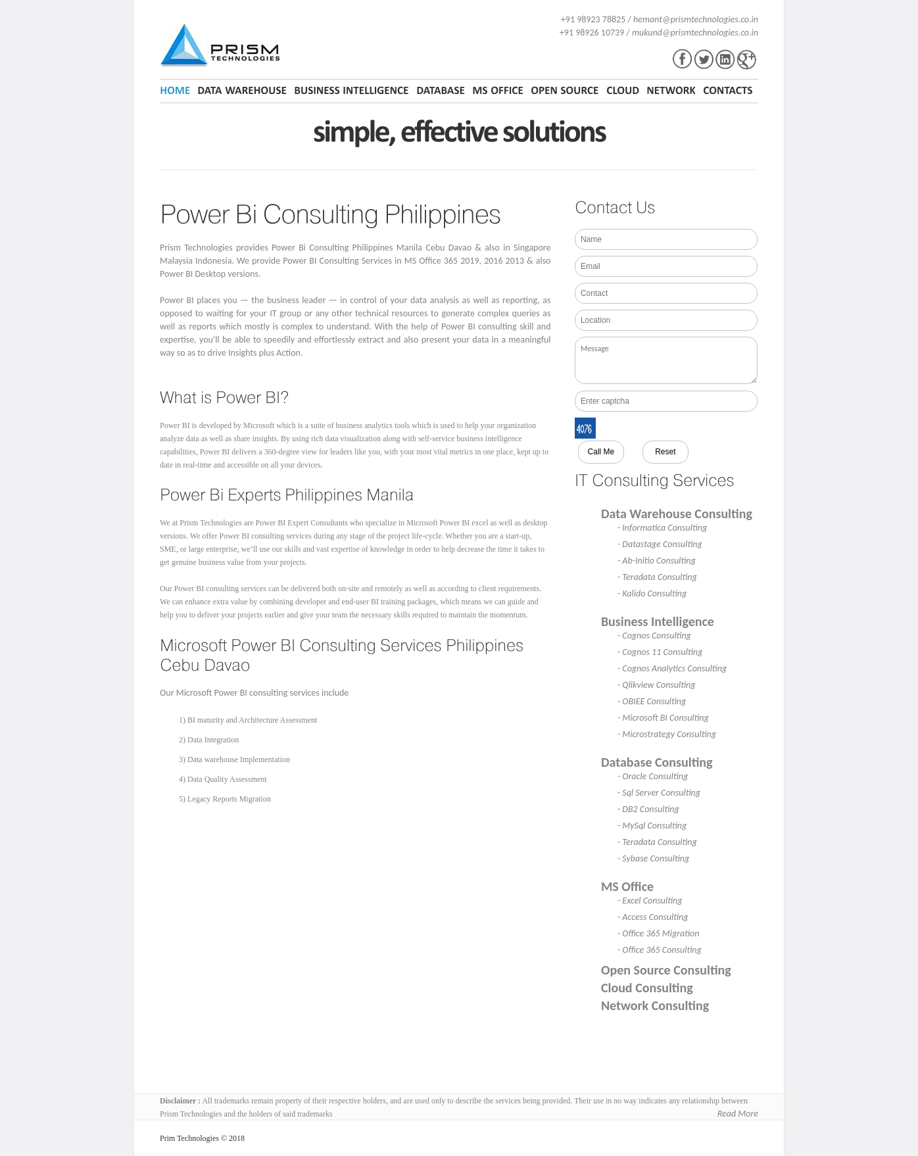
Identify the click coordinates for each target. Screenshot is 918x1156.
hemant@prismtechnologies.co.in (695, 19)
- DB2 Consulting (648, 809)
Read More (737, 1113)
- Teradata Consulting (657, 577)
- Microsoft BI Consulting (663, 717)
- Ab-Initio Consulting (656, 560)
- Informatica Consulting (662, 527)
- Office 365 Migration (658, 933)
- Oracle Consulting (652, 776)
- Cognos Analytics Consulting (672, 668)
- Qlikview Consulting (656, 684)
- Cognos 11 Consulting (659, 652)
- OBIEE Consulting (651, 701)
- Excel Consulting (650, 900)
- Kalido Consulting (652, 593)
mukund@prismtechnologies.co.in (695, 32)
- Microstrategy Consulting (666, 734)
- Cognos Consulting (654, 635)
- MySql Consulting (652, 825)
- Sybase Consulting (653, 858)
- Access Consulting (652, 917)
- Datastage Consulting (659, 544)
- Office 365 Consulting (659, 949)
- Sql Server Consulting (658, 792)
